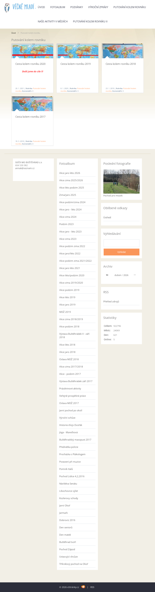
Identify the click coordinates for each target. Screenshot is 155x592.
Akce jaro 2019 (67, 304)
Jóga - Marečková (68, 432)
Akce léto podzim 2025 (71, 187)
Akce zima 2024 (67, 216)
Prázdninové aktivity (70, 388)
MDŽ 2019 (65, 311)
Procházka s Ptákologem (72, 454)
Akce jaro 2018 (67, 351)
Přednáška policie (68, 446)
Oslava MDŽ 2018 (69, 359)
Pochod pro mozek (112, 195)
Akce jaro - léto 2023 (70, 231)
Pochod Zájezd (67, 549)
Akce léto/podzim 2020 (71, 275)
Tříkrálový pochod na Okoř (73, 563)
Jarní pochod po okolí (70, 410)
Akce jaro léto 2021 (69, 268)
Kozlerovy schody (68, 498)
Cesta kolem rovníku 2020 (30, 64)
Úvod (41, 7)
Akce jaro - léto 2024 (70, 209)
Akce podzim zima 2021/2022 (75, 260)
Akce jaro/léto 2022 (69, 253)
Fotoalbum (57, 7)
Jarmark (63, 512)
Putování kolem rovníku (129, 7)
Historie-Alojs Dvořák (70, 425)
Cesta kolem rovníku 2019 (76, 64)
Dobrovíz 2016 (67, 520)
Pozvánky (76, 7)
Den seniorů (65, 527)
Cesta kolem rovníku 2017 (30, 116)
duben (118, 275)
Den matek (65, 534)
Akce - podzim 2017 (70, 373)
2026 (125, 275)
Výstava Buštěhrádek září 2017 (75, 381)
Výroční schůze (67, 417)
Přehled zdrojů (111, 301)
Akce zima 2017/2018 (71, 366)
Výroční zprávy (98, 7)
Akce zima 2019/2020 (71, 282)
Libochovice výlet (68, 490)
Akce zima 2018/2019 (71, 319)
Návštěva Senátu (68, 483)
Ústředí (107, 217)
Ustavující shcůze (68, 556)
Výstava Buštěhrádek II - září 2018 (74, 335)
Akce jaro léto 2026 (69, 172)
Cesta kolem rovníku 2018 (121, 64)
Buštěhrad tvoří (67, 542)
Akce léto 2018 (67, 344)
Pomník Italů (66, 468)
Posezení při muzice (70, 461)
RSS (92, 587)
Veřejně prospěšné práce (72, 395)
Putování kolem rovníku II (90, 21)
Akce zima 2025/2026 (71, 180)
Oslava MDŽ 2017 (69, 403)
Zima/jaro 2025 (67, 194)
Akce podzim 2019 (69, 289)
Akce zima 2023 (67, 238)
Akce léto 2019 (67, 297)
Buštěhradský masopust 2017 (75, 439)
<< (107, 275)
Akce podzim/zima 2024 (72, 202)
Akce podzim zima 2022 (72, 246)
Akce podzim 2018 (69, 326)
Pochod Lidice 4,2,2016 (72, 476)
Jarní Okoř (64, 505)
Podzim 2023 (66, 224)
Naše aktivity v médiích (53, 21)
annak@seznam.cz (25, 168)
